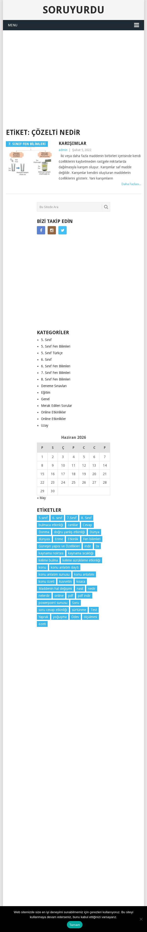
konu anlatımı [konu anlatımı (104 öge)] (84, 574)
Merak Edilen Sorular (56, 406)
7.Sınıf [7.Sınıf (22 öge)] (71, 518)
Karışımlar (72, 143)
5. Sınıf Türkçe (52, 353)
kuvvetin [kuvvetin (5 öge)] (65, 581)
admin (63, 150)
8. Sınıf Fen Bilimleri (55, 379)
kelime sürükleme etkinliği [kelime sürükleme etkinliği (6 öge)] (81, 560)
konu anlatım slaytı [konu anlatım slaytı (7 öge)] (65, 567)
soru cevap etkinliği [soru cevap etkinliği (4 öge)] (53, 610)
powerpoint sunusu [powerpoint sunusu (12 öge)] (53, 603)
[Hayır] (140, 919)
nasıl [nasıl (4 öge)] (80, 589)
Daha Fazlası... (131, 184)
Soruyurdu (74, 10)
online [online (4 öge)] (58, 596)
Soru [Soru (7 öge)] (75, 603)
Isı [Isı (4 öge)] (97, 546)
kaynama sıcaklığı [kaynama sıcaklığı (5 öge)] (81, 553)
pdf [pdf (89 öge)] (70, 596)
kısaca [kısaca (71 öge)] (80, 581)
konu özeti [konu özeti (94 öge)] (46, 581)
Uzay (44, 425)
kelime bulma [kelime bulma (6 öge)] (48, 560)
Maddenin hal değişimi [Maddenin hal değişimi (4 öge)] (55, 589)
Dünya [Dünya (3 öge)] (94, 532)
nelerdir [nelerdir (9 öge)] (44, 596)
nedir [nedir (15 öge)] (91, 589)
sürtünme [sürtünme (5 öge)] (79, 610)
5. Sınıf (46, 340)
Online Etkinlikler (53, 412)
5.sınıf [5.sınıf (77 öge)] (43, 518)
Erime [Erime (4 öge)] (59, 539)
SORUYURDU (73, 116)
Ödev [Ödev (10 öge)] (75, 617)
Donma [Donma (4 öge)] (44, 532)
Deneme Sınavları (54, 386)
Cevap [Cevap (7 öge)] (87, 525)
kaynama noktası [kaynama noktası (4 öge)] (51, 553)
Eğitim (45, 392)
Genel (45, 399)
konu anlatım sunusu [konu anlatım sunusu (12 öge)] (54, 574)
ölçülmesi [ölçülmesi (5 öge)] (90, 617)
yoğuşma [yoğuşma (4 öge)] (60, 617)
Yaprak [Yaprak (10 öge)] (43, 617)
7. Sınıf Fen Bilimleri (55, 373)
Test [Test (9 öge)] (94, 610)
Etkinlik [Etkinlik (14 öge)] (73, 539)
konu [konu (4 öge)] (42, 567)
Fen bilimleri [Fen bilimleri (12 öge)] (92, 539)
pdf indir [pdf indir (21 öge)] (84, 596)
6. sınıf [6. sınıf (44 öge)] (57, 518)
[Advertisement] (76, 70)
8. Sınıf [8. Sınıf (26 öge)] (86, 518)
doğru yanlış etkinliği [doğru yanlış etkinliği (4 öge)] (69, 532)
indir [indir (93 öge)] (87, 546)
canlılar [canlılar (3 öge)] (73, 525)
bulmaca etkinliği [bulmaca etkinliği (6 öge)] (51, 525)
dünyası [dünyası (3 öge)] (44, 539)
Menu (12, 25)
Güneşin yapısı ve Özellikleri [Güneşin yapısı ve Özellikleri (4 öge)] (59, 546)
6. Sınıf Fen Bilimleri (55, 366)
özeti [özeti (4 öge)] (42, 624)
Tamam (74, 925)
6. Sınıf (46, 359)
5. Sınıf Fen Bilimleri (55, 346)
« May (41, 498)
